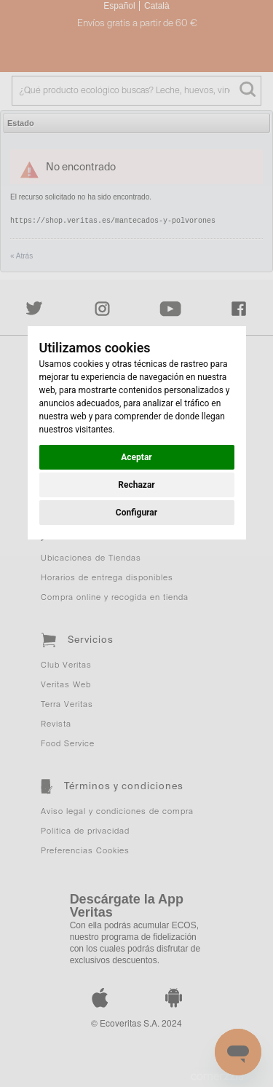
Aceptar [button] (136, 457)
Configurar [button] (136, 512)
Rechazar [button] (136, 485)
